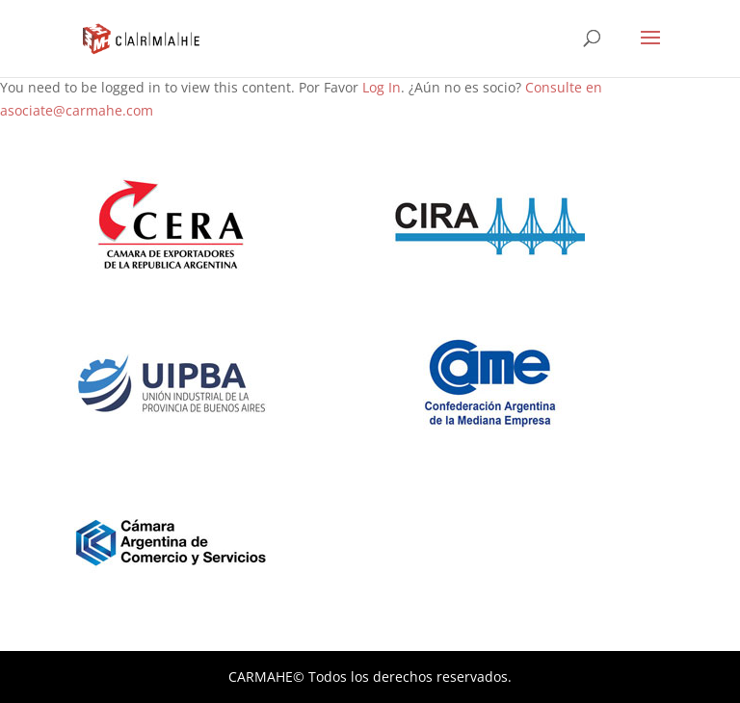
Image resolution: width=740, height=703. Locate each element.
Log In (381, 87)
